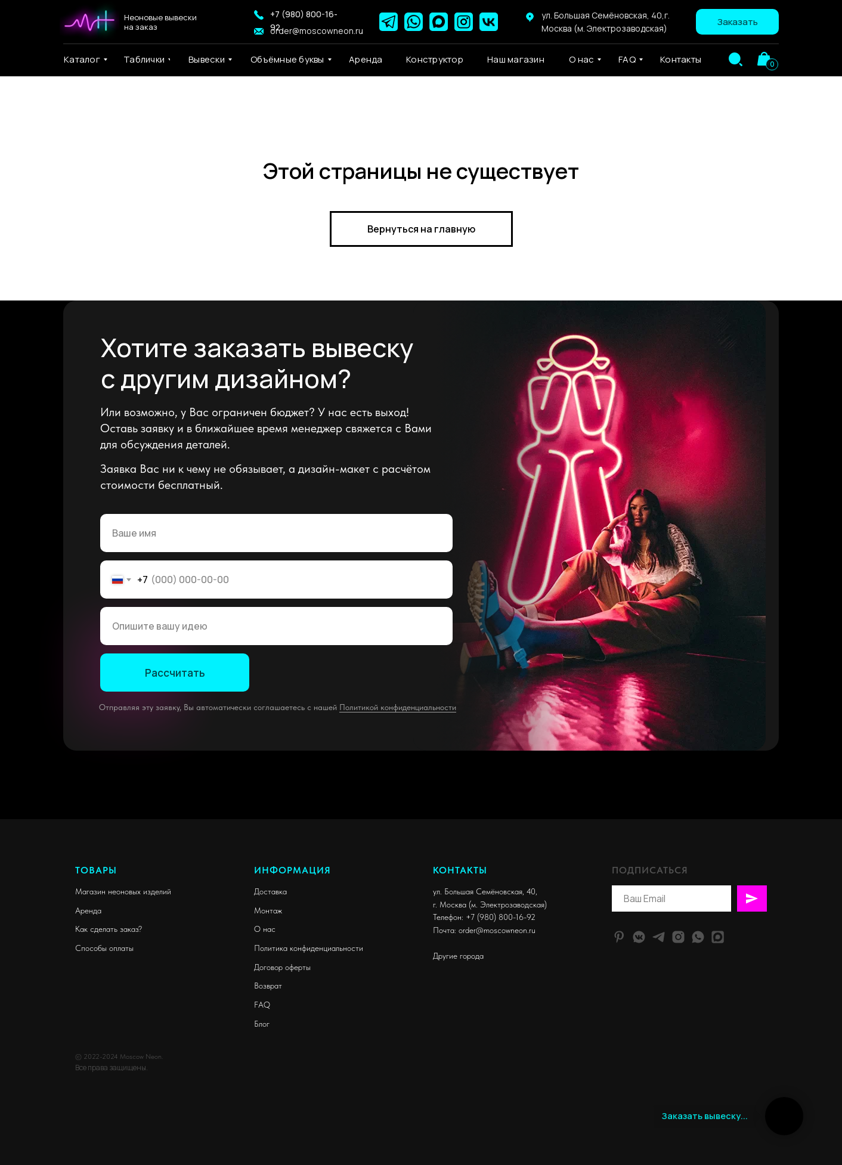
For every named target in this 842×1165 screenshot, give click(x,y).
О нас (264, 929)
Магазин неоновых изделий (123, 891)
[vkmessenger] (639, 936)
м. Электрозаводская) (509, 904)
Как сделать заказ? (108, 929)
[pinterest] (619, 936)
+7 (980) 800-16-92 (500, 917)
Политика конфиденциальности (308, 948)
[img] (735, 59)
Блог (262, 1023)
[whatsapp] (698, 936)
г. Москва (449, 904)
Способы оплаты (104, 948)
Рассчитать (175, 673)
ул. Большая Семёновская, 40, (485, 891)
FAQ (262, 1004)
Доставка (270, 891)
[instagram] (678, 936)
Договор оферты (282, 967)
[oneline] (276, 626)
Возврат (268, 985)
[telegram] (658, 936)
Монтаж (268, 910)
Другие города (458, 955)
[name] (276, 533)
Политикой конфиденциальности (397, 707)
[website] (717, 936)
